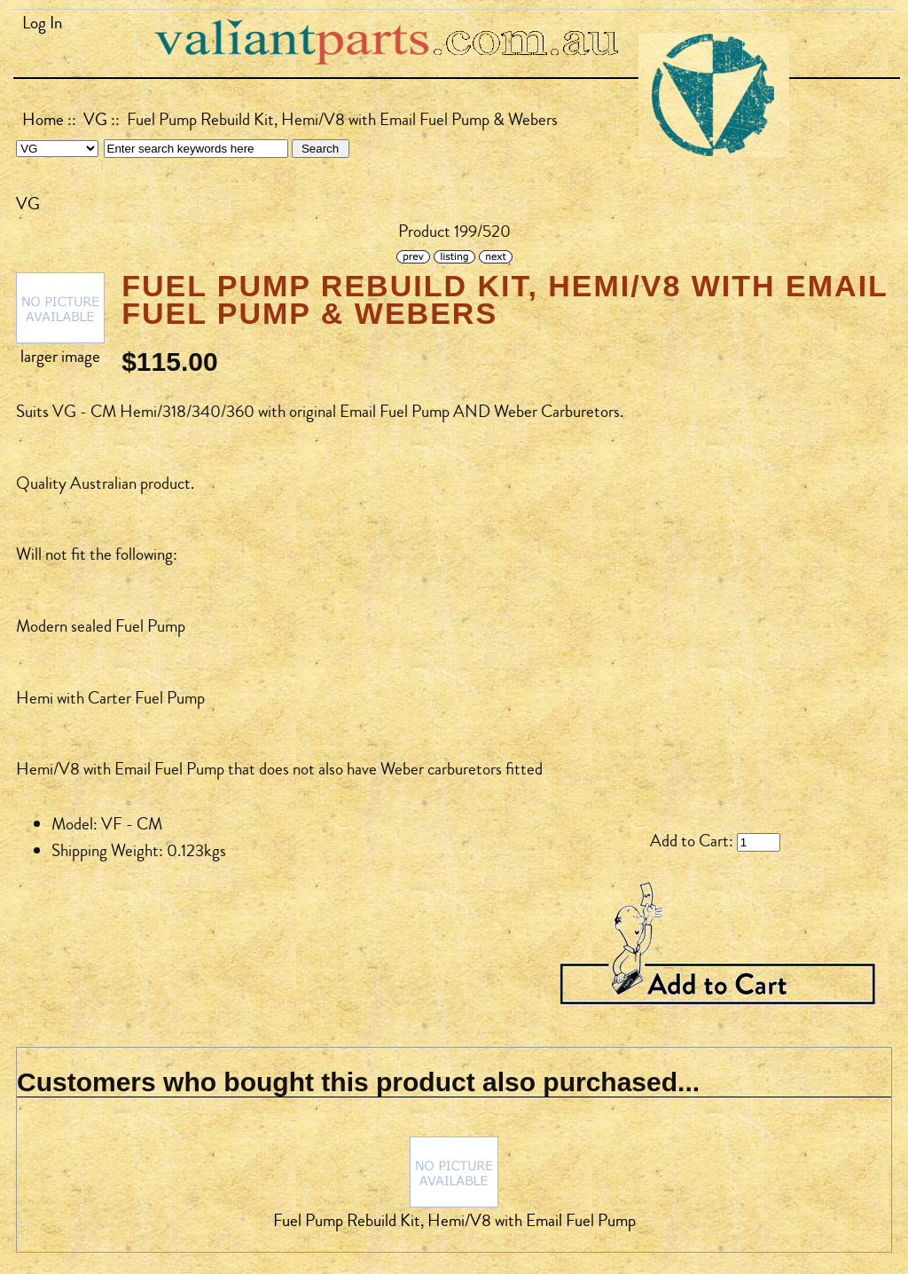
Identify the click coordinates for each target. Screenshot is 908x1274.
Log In (42, 23)
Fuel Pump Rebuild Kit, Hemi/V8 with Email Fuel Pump (454, 1220)
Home (43, 119)
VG (95, 119)
